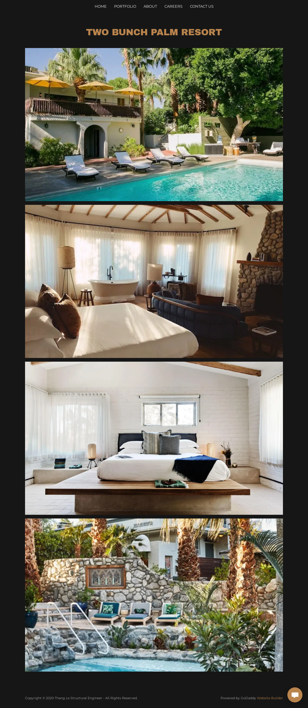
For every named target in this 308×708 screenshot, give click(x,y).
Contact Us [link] (202, 6)
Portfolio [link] (125, 6)
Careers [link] (173, 6)
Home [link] (101, 6)
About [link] (150, 6)
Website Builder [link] (270, 698)
